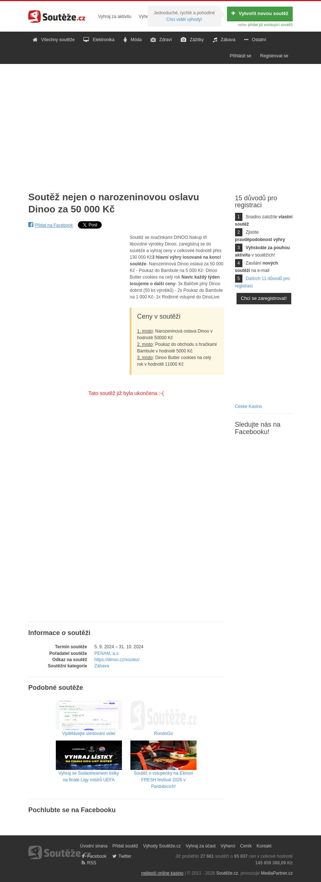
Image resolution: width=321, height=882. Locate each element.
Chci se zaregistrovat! (264, 298)
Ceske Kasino (248, 406)
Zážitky (192, 39)
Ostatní (255, 39)
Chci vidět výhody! (184, 19)
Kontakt (264, 846)
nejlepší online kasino (162, 873)
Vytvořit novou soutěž (259, 13)
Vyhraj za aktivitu (114, 16)
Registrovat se (274, 55)
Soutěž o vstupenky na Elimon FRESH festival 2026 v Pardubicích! (163, 770)
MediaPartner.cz (277, 873)
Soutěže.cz (227, 873)
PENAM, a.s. (107, 653)
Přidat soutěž (125, 846)
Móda (132, 39)
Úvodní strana (94, 846)
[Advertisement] (160, 122)
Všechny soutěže (54, 39)
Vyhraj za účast (201, 846)
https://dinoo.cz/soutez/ (117, 659)
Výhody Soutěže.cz (162, 846)
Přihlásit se (241, 55)
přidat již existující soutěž (270, 24)
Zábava (224, 39)
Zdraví (161, 39)
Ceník (246, 846)
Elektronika (98, 39)
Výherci (145, 16)
